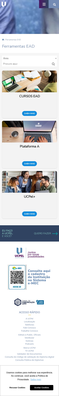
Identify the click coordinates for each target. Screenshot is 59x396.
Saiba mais (29, 113)
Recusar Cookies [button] (17, 388)
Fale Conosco (29, 327)
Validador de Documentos (29, 353)
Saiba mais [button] (35, 379)
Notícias (29, 340)
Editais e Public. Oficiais (29, 334)
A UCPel (29, 318)
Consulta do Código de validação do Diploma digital (29, 356)
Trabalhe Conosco (29, 330)
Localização (29, 321)
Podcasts (29, 343)
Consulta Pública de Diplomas (29, 360)
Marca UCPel (29, 347)
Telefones (29, 324)
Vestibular (29, 337)
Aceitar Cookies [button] (41, 388)
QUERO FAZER (45, 233)
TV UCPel (29, 350)
